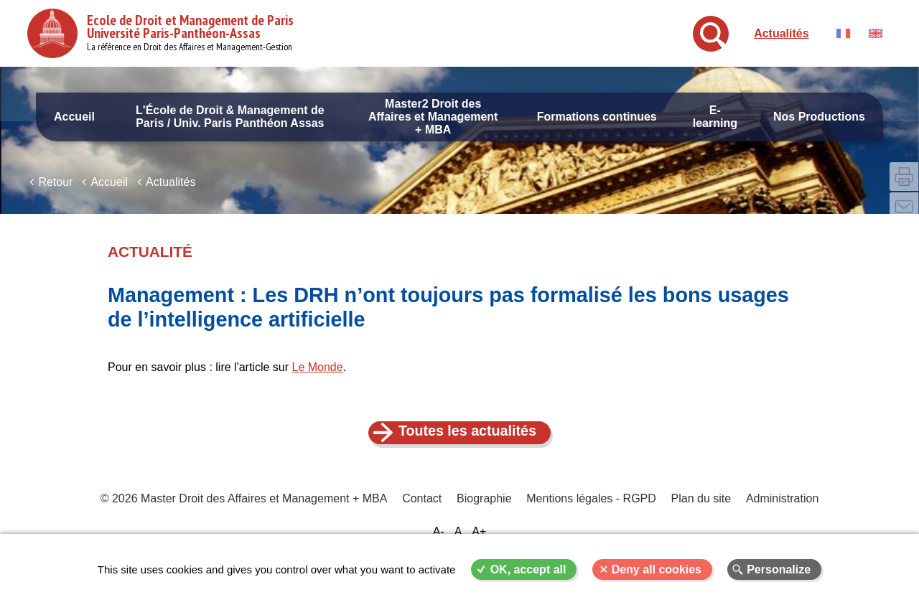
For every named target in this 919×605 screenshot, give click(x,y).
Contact (422, 510)
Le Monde (316, 377)
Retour (55, 192)
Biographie (484, 510)
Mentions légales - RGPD (591, 510)
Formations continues (597, 117)
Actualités (781, 33)
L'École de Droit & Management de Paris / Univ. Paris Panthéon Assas (230, 116)
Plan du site (700, 510)
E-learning (715, 116)
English (875, 33)
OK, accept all (528, 569)
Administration (781, 510)
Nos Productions (819, 117)
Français (843, 33)
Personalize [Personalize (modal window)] (779, 569)
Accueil (74, 117)
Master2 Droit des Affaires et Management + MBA (433, 117)
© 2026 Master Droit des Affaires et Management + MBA (245, 510)
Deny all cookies (656, 569)
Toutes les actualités (468, 441)
